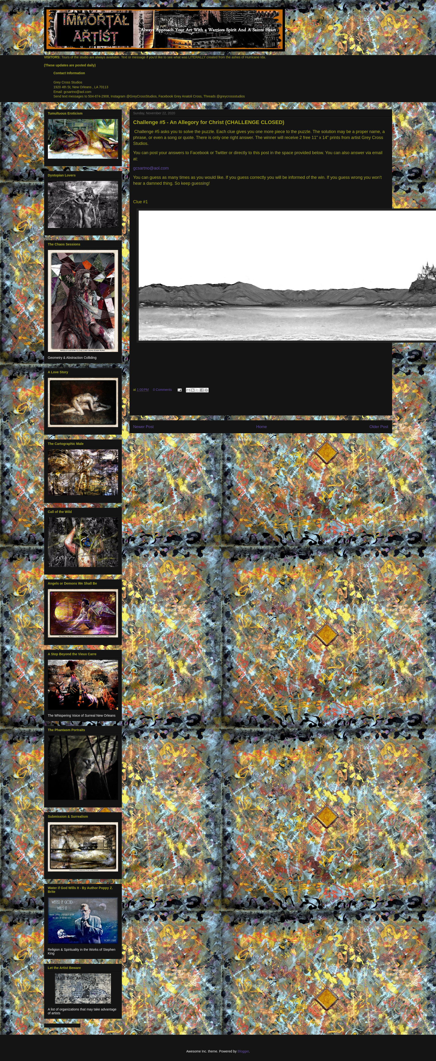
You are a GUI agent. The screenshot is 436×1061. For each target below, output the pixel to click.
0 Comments (162, 390)
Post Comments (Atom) (271, 439)
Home (261, 426)
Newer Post (143, 426)
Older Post (378, 426)
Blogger (243, 1051)
